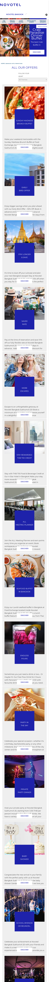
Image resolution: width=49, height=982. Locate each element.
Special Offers (12, 21)
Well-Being (16, 25)
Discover (37, 52)
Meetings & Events (43, 21)
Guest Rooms (21, 21)
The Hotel (4, 21)
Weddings (5, 25)
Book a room (42, 26)
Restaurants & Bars (31, 21)
